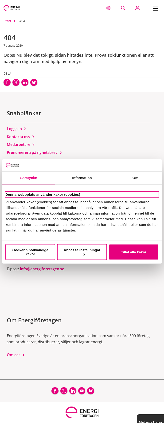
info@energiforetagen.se (42, 268)
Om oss (16, 354)
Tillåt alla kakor (133, 252)
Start (11, 21)
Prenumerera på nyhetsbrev (34, 152)
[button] (108, 8)
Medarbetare (21, 144)
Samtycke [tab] (28, 178)
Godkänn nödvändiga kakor (30, 252)
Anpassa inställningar (82, 252)
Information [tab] (82, 178)
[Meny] (155, 8)
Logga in (16, 128)
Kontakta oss (21, 136)
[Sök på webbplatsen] (123, 8)
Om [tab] (135, 178)
